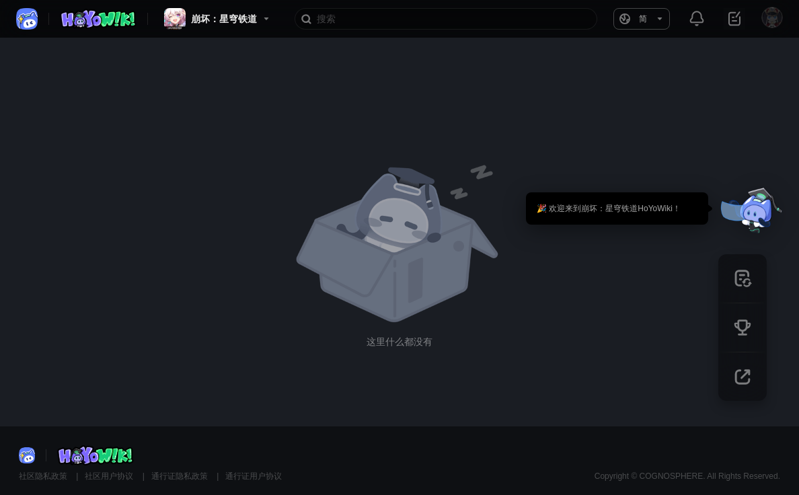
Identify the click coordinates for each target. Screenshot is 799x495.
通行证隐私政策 (180, 476)
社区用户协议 (110, 476)
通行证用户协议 (253, 476)
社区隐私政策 (44, 476)
